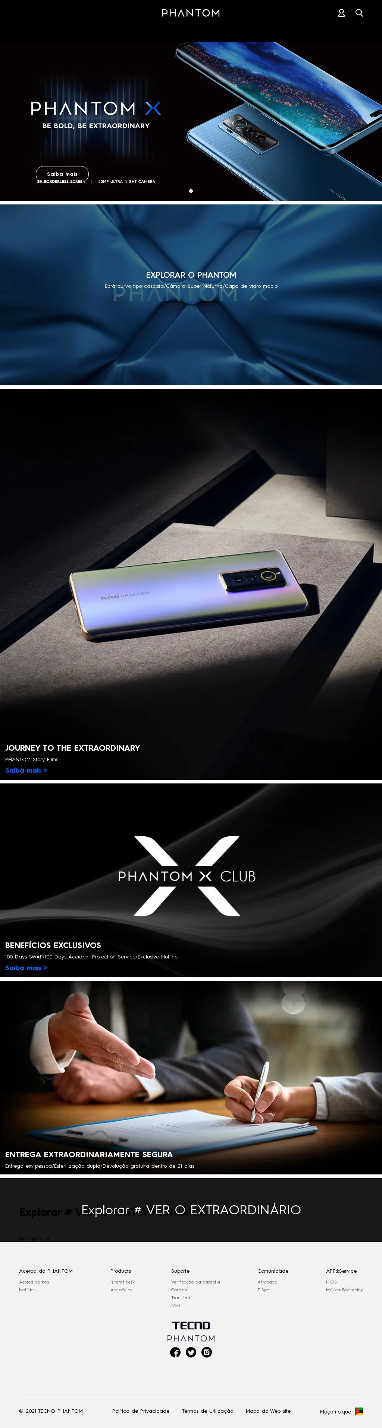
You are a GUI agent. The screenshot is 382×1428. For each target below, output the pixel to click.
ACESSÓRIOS (137, 29)
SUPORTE (242, 29)
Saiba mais (62, 174)
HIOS (331, 1282)
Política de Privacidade (140, 1411)
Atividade (267, 1282)
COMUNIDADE (301, 29)
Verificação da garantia (195, 1282)
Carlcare (179, 1289)
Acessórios (121, 1289)
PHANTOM (77, 29)
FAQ (175, 1305)
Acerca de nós (34, 1282)
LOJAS (191, 29)
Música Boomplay (344, 1289)
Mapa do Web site (268, 1411)
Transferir (181, 1297)
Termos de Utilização (207, 1411)
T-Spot (264, 1289)
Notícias (27, 1289)
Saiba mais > (26, 770)
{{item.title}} (122, 1282)
